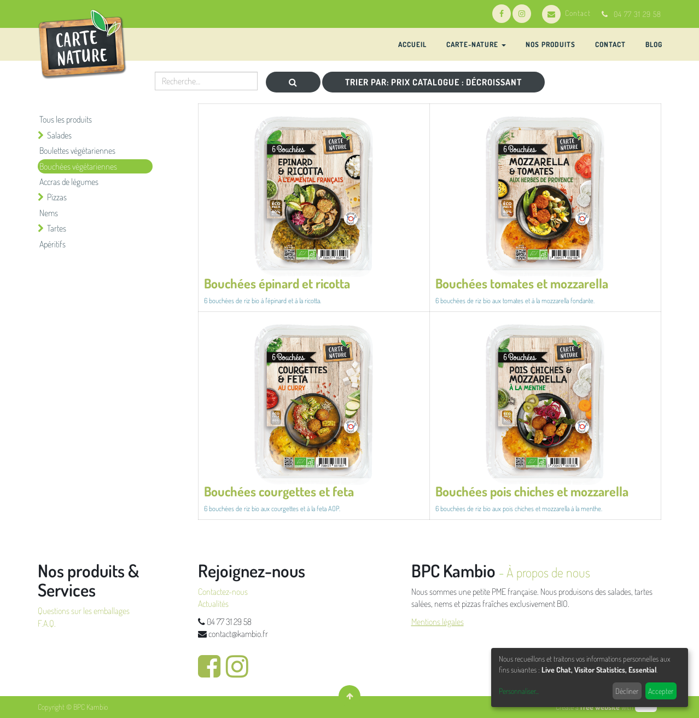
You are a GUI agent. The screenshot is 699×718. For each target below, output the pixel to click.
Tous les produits (65, 119)
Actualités (213, 603)
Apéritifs (52, 244)
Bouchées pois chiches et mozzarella (531, 491)
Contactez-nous (223, 591)
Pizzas (57, 197)
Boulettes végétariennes (77, 150)
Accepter (660, 691)
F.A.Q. (47, 623)
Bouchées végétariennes (78, 166)
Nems (48, 212)
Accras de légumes (68, 181)
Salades (59, 135)
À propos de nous (548, 572)
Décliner (626, 691)
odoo (646, 706)
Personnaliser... (519, 691)
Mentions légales (437, 621)
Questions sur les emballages (84, 610)
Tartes (56, 228)
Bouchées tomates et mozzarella (521, 283)
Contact (566, 13)
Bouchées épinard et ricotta (277, 283)
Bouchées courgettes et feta (279, 491)
